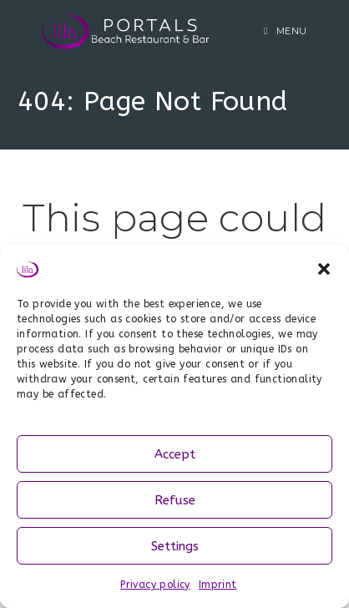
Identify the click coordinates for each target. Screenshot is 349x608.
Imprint (218, 584)
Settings (175, 546)
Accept (174, 454)
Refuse (174, 500)
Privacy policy (155, 584)
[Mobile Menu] (285, 31)
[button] (324, 269)
